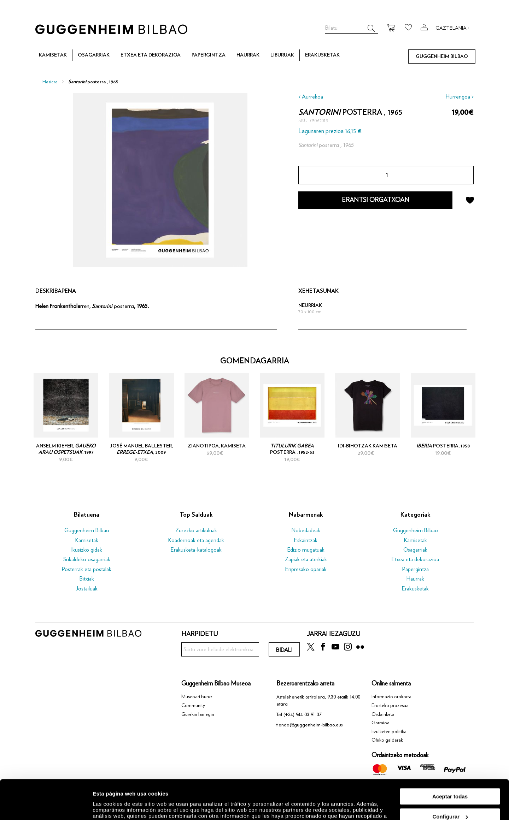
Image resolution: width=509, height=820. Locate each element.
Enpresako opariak (306, 569)
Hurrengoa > (460, 97)
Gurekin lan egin (197, 714)
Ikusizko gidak (86, 550)
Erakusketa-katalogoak (196, 550)
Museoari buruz (196, 696)
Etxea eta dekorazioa (415, 559)
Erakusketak (415, 589)
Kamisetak (86, 540)
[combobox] (351, 28)
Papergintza (415, 569)
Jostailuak (87, 589)
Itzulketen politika (388, 731)
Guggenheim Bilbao (86, 530)
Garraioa (380, 722)
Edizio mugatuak (305, 550)
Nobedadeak (306, 530)
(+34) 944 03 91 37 (302, 715)
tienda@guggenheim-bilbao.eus (309, 725)
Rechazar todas (450, 803)
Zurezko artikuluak (196, 530)
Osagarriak (415, 550)
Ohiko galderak (387, 740)
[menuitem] (53, 55)
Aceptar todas (450, 762)
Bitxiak (87, 579)
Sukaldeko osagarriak (86, 559)
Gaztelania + (452, 28)
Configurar (450, 782)
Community (193, 705)
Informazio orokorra (391, 696)
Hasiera (50, 81)
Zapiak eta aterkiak (306, 559)
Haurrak (415, 579)
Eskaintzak (305, 540)
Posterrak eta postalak (86, 569)
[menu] (254, 55)
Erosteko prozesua (390, 705)
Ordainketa (382, 714)
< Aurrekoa (310, 97)
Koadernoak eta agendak (196, 540)
